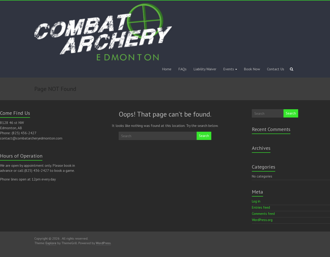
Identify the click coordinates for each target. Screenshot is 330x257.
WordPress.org (262, 220)
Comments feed (263, 213)
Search (204, 136)
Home (166, 69)
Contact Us (275, 69)
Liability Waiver (204, 69)
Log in (256, 201)
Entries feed (261, 207)
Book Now (252, 69)
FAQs (182, 69)
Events (228, 69)
